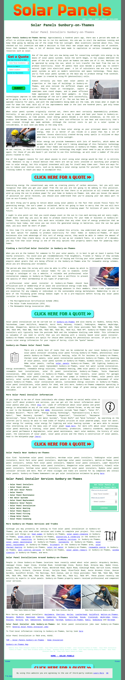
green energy (24, 537)
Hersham (111, 620)
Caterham (73, 617)
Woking (41, 617)
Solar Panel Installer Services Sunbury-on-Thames (44, 479)
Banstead (30, 617)
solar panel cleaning (77, 534)
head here (71, 426)
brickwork (55, 545)
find (14, 458)
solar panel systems (52, 361)
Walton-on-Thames (109, 615)
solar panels (62, 363)
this (39, 405)
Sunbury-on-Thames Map (17, 644)
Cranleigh (93, 617)
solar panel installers (30, 615)
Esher (115, 617)
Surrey (15, 615)
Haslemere (49, 615)
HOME (84, 19)
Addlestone (35, 620)
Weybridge (105, 617)
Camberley (51, 617)
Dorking (19, 620)
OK (107, 673)
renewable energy (97, 547)
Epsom (82, 617)
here (102, 473)
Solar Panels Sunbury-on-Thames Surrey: (26, 38)
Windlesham (48, 620)
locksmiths (63, 542)
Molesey (62, 617)
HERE (47, 410)
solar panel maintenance (19, 542)
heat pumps (37, 534)
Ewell (88, 620)
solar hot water (55, 547)
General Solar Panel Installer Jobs (30, 627)
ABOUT (97, 19)
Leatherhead (81, 615)
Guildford (94, 615)
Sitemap (7, 661)
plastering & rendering (68, 537)
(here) (38, 437)
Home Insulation (55, 640)
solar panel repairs (76, 550)
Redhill (20, 617)
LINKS (90, 19)
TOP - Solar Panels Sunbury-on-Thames (25, 640)
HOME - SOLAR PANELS (62, 656)
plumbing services (67, 539)
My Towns (9, 676)
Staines (10, 620)
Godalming (97, 620)
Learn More (98, 673)
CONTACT (104, 19)
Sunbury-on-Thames (66, 322)
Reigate (10, 617)
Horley (70, 615)
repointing (26, 539)
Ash (26, 620)
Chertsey (60, 615)
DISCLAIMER (114, 19)
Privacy (117, 661)
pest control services (29, 550)
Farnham (59, 620)
